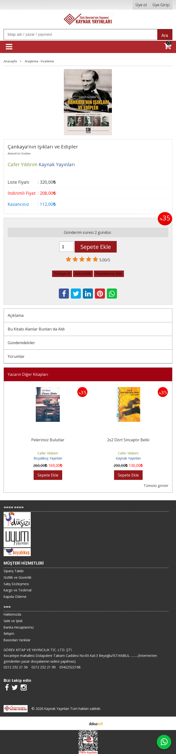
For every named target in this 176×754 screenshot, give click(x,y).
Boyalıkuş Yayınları (48, 458)
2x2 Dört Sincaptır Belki (128, 439)
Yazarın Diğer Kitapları (28, 374)
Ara (164, 35)
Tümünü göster (156, 485)
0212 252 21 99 (43, 667)
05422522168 (69, 667)
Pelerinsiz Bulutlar (47, 439)
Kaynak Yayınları (128, 458)
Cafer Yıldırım (47, 453)
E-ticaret (80, 723)
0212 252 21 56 (16, 667)
